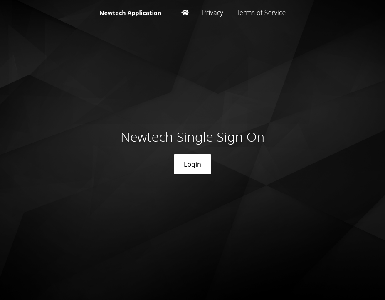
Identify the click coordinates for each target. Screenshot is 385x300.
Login (192, 164)
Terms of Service (261, 12)
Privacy (212, 12)
